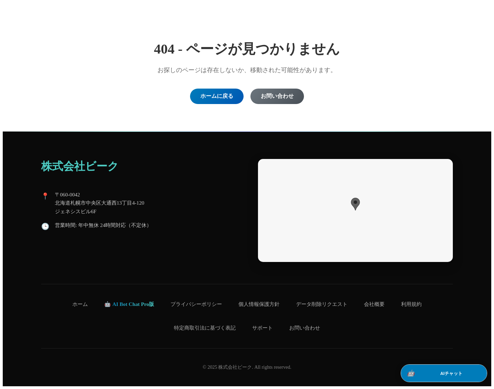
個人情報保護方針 (259, 304)
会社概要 (374, 304)
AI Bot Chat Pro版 (133, 304)
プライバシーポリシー (196, 304)
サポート (262, 328)
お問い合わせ (277, 96)
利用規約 (411, 304)
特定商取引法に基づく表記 (205, 328)
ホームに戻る (216, 96)
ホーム (80, 304)
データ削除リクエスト (322, 304)
